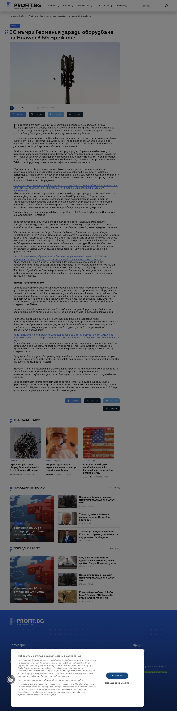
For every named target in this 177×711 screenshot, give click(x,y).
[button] (10, 679)
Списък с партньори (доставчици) (35, 698)
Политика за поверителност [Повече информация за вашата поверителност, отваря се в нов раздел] (55, 676)
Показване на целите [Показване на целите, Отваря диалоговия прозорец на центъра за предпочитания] (117, 683)
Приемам (117, 676)
